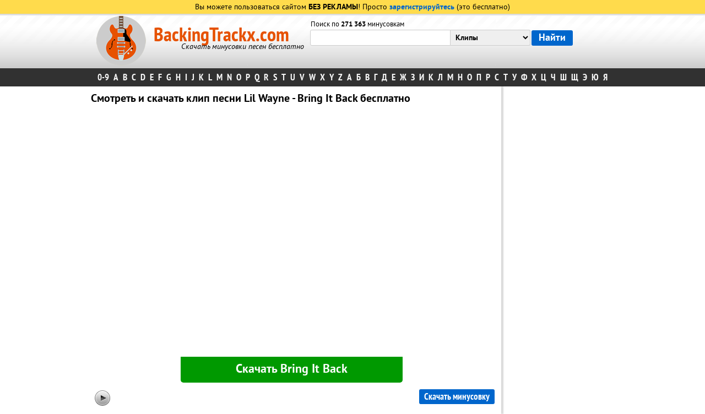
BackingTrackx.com (221, 35)
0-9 (103, 77)
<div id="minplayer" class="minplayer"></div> (291, 233)
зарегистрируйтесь (421, 7)
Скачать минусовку (457, 396)
